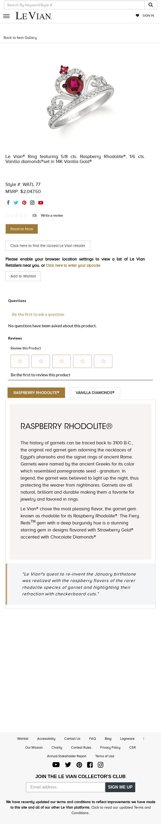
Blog (108, 739)
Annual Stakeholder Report (66, 756)
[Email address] (66, 787)
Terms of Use (104, 756)
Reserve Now (21, 229)
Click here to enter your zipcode (75, 265)
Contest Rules (81, 747)
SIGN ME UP (120, 787)
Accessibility (46, 739)
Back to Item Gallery (20, 38)
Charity (56, 747)
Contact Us (72, 739)
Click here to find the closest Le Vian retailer (50, 245)
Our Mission (34, 747)
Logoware (127, 739)
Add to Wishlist (24, 276)
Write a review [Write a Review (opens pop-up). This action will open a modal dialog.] (52, 215)
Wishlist (22, 739)
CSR (132, 747)
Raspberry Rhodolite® (38, 392)
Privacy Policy (110, 747)
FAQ (92, 739)
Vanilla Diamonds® (99, 392)
